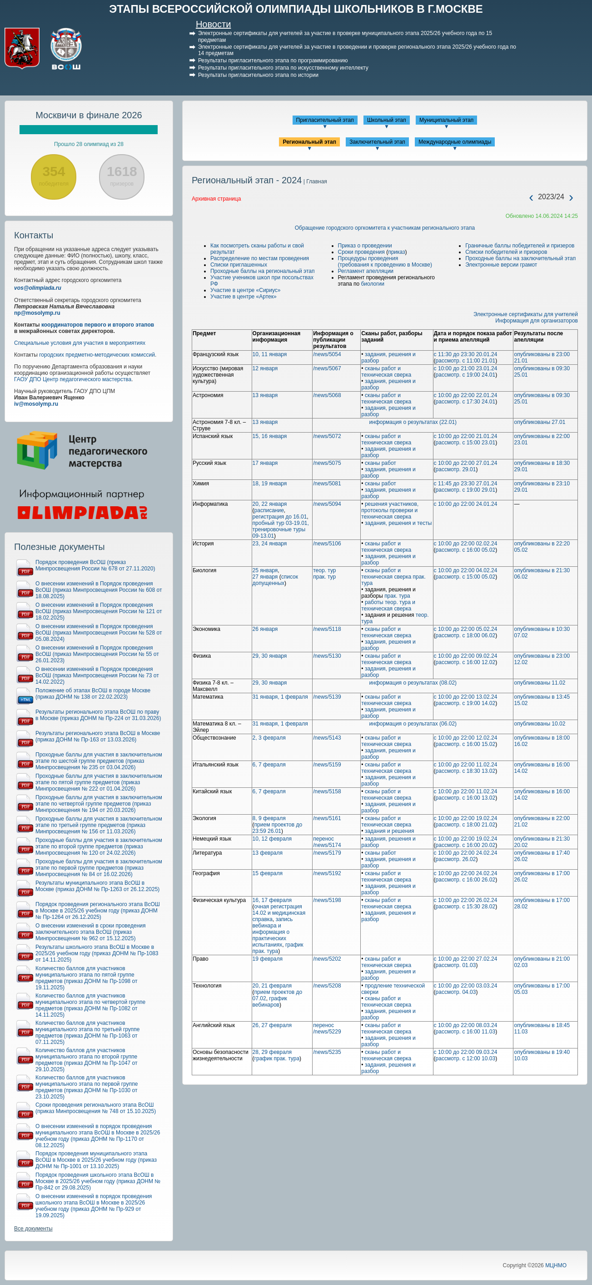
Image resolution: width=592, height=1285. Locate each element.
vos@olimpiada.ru (37, 288)
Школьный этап (386, 120)
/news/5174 (327, 845)
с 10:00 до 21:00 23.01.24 (465, 368)
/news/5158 (327, 791)
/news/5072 (327, 436)
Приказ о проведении (365, 245)
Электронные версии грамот (501, 265)
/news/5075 (327, 463)
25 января (265, 570)
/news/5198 (327, 900)
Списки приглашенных (238, 265)
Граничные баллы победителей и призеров (519, 245)
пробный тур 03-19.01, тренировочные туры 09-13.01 (281, 529)
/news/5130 (327, 656)
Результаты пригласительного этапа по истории (258, 75)
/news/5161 (327, 818)
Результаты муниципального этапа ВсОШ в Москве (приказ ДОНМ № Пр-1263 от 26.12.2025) (97, 886)
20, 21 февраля (272, 986)
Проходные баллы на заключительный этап (520, 258)
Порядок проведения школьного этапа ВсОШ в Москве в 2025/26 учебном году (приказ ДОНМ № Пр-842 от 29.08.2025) (97, 1181)
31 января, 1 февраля (280, 697)
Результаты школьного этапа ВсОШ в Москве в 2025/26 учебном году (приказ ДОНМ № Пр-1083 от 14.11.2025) (97, 953)
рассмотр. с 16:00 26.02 (466, 880)
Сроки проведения (361, 252)
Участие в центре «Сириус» (245, 290)
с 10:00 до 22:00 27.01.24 (465, 463)
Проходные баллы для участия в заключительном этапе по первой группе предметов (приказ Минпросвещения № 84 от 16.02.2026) (98, 867)
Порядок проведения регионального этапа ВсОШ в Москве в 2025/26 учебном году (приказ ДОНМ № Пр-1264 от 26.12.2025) (97, 910)
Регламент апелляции (366, 271)
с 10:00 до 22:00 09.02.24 (465, 656)
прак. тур (324, 577)
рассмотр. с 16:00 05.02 (466, 550)
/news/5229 (327, 1031)
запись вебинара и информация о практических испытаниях (273, 932)
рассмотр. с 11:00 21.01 (466, 361)
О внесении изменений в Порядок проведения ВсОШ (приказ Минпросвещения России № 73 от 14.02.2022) (97, 675)
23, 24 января (270, 543)
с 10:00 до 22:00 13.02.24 (465, 697)
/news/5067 (327, 368)
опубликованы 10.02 (539, 724)
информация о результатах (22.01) (413, 422)
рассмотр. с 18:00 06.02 (466, 635)
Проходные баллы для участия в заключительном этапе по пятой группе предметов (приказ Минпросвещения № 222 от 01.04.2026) (98, 782)
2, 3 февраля (269, 738)
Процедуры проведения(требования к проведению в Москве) (385, 261)
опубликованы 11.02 (539, 683)
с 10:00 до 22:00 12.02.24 (465, 738)
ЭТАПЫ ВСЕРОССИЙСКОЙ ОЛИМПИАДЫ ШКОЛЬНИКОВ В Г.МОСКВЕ (296, 9)
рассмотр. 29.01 (456, 469)
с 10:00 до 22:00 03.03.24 (465, 986)
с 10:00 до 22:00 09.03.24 (465, 1052)
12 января (265, 368)
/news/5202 (327, 959)
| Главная (314, 181)
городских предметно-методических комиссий (97, 355)
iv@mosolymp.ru (36, 404)
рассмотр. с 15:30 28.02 (466, 906)
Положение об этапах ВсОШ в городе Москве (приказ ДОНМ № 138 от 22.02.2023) (92, 693)
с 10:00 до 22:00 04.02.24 (465, 570)
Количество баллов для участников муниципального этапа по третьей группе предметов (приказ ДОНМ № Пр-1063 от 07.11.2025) (87, 1032)
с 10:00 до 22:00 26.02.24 (465, 900)
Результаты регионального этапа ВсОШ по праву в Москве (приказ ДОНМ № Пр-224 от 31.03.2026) (98, 715)
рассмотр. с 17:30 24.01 (466, 401)
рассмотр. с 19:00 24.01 (466, 375)
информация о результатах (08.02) (413, 683)
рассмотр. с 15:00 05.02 (466, 577)
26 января (265, 629)
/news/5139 (327, 697)
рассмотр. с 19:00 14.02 (466, 703)
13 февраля (268, 853)
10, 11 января (270, 354)
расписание (269, 510)
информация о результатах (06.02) (413, 724)
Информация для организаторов (536, 320)
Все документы (33, 1228)
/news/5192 (327, 873)
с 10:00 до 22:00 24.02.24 (465, 853)
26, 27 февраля (272, 1025)
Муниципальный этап (446, 120)
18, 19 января (270, 483)
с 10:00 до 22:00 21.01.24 (465, 436)
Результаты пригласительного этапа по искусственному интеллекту (283, 68)
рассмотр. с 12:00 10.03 (466, 1058)
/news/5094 (327, 504)
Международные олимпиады (454, 142)
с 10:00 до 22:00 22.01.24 (465, 395)
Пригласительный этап (325, 120)
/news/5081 (327, 483)
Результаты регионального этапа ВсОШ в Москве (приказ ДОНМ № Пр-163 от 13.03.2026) (97, 736)
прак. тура (397, 596)
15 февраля (268, 873)
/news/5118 (327, 629)
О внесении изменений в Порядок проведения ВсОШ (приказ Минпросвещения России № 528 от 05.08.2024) (98, 632)
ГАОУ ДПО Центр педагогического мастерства (72, 379)
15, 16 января (270, 436)
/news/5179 (327, 853)
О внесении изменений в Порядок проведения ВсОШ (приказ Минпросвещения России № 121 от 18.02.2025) (98, 611)
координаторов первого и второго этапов (97, 325)
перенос (323, 839)
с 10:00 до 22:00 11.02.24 (465, 764)
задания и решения (389, 831)
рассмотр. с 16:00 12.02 (466, 662)
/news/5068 (327, 395)
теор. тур (324, 570)
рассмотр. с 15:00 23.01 (466, 442)
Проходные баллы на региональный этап (262, 271)
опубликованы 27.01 (539, 422)
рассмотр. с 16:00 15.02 (466, 744)
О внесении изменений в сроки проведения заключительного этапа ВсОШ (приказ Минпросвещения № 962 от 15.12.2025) (90, 932)
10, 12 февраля (272, 839)
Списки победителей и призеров (506, 252)
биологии (372, 284)
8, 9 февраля (269, 818)
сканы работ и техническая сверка (386, 371)
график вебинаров (270, 1001)
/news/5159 (327, 764)
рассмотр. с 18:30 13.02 (466, 771)
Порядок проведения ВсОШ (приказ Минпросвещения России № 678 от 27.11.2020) (95, 565)
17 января (265, 463)
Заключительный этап (377, 142)
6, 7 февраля (269, 764)
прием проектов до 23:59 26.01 (277, 827)
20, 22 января (270, 504)
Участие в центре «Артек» (243, 296)
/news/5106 (327, 543)
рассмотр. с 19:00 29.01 (466, 490)
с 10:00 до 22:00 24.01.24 (465, 504)
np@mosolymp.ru (37, 313)
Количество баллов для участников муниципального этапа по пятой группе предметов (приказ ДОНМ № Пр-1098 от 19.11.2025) (86, 978)
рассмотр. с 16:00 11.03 (466, 1031)
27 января (265, 577)
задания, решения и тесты (398, 523)
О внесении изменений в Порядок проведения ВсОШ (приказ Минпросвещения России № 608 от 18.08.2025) (98, 590)
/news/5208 (327, 986)
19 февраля (268, 959)
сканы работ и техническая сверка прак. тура (393, 576)
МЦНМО (556, 1265)
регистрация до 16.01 (280, 517)
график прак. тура (278, 948)
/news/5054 (327, 354)
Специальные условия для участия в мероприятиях (79, 343)
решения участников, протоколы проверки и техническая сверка (389, 510)
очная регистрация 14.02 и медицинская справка (279, 912)
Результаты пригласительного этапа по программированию (273, 60)
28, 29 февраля (272, 1052)
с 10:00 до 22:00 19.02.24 (465, 818)
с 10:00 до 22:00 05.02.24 (465, 629)
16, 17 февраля (272, 900)
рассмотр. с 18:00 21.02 (466, 824)
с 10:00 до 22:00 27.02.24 (465, 959)
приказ (396, 252)
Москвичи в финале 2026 (88, 115)
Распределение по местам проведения (259, 258)
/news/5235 (327, 1052)
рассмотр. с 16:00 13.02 (466, 798)
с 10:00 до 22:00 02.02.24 (465, 543)
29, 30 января (270, 656)
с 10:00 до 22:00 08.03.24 (465, 1025)
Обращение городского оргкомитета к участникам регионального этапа (385, 228)
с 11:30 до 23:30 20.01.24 (465, 354)
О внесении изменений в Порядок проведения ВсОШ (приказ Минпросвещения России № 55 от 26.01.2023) (97, 654)
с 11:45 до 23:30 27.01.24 (465, 483)
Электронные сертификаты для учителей (525, 314)
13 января (265, 395)
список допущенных (275, 580)
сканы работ (380, 463)
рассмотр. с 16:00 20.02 (466, 845)
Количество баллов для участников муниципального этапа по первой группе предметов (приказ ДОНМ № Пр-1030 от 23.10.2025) (86, 1087)
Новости (213, 24)
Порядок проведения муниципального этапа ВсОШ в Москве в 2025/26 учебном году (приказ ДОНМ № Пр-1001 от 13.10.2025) (96, 1159)
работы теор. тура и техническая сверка (388, 605)
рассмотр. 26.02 (456, 859)
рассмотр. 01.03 (456, 965)
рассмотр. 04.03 (456, 992)
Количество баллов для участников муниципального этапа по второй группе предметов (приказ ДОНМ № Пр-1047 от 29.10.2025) (86, 1060)
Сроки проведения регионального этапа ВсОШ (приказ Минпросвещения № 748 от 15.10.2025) (95, 1108)
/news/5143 (327, 738)
